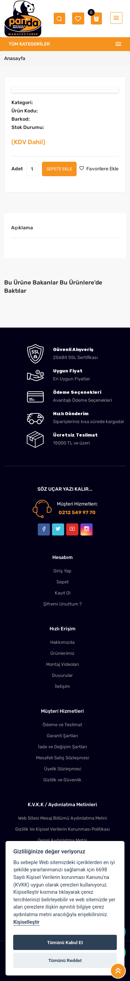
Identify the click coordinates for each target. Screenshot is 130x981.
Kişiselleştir (26, 922)
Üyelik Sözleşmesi (62, 768)
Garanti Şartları (62, 735)
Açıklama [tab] (22, 228)
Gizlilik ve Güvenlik (62, 779)
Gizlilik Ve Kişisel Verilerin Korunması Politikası (62, 829)
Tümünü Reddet (65, 960)
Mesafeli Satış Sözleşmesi (62, 757)
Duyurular (62, 675)
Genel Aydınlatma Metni (62, 840)
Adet (17, 169)
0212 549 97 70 (77, 512)
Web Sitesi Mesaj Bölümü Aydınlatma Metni (62, 818)
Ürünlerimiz (62, 653)
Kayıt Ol (62, 592)
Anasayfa (14, 58)
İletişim (62, 686)
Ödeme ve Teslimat (62, 724)
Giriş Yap (62, 570)
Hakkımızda (62, 642)
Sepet (63, 581)
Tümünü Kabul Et (65, 942)
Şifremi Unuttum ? (62, 604)
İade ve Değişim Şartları (62, 746)
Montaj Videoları (62, 664)
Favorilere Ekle (99, 169)
